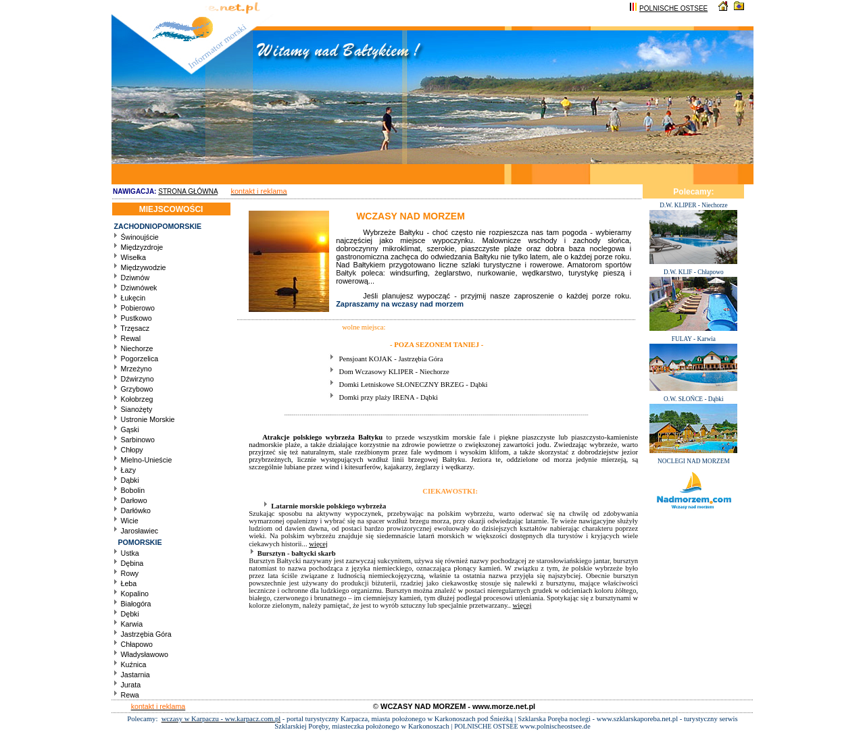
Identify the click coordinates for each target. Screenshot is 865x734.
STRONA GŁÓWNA (188, 191)
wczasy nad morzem (428, 304)
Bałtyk (346, 273)
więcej (318, 544)
